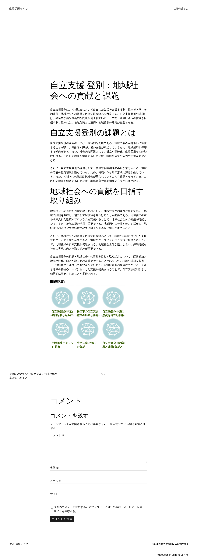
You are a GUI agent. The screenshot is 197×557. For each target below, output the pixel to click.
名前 (54, 467)
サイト (54, 493)
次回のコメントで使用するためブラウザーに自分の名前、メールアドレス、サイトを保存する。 (99, 509)
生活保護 (52, 373)
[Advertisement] (98, 48)
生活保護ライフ (18, 8)
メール (55, 480)
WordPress (181, 543)
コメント (57, 435)
